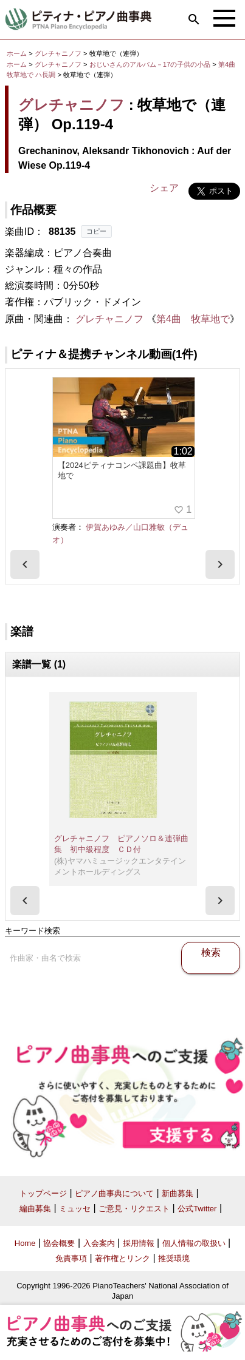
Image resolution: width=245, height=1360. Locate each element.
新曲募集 (177, 1193)
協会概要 (59, 1243)
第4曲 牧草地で (193, 319)
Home (25, 1243)
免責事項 (71, 1258)
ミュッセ (75, 1208)
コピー (96, 231)
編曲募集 (35, 1208)
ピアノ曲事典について (114, 1193)
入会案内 (99, 1243)
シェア (164, 188)
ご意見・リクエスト (134, 1208)
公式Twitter (197, 1208)
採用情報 (138, 1243)
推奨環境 (174, 1258)
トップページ (43, 1193)
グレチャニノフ (58, 53)
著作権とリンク (122, 1258)
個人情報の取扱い (194, 1243)
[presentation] (25, 564)
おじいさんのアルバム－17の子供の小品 (151, 64)
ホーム (17, 53)
